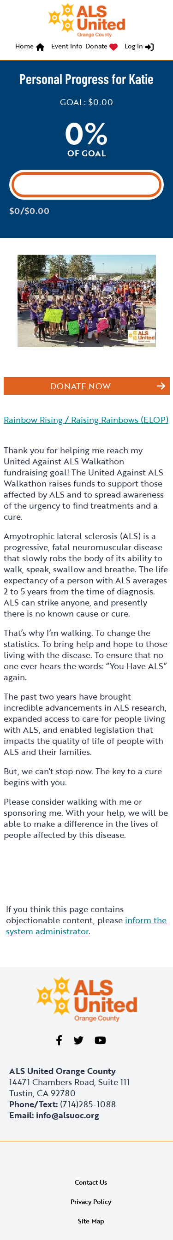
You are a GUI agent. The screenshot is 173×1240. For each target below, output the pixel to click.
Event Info (67, 46)
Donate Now (80, 386)
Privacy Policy (91, 1201)
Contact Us (91, 1182)
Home (24, 46)
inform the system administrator (86, 925)
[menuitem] (31, 47)
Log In (134, 46)
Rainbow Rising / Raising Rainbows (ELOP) (86, 419)
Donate (96, 46)
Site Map (91, 1221)
